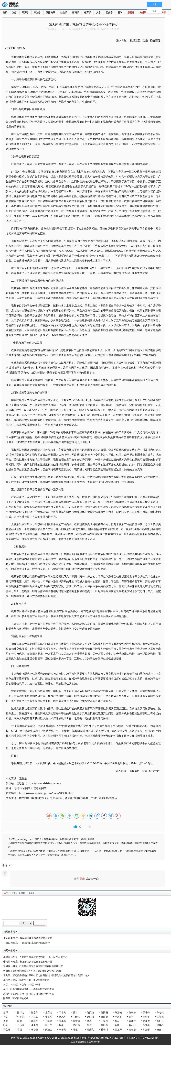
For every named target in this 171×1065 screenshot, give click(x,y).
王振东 (104, 1020)
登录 (82, 878)
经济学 (25, 12)
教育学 (87, 12)
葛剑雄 (132, 1025)
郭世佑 (76, 1020)
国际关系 (50, 12)
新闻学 (75, 12)
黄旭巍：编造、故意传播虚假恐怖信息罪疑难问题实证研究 (33, 966)
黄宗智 (132, 1012)
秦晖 (5, 1012)
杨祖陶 (48, 1016)
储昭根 (146, 1025)
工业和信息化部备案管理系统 (85, 1041)
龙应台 (48, 1012)
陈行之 (20, 1012)
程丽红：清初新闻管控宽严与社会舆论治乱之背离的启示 (32, 970)
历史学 (109, 12)
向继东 (76, 1016)
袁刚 (19, 1029)
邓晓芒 (34, 1020)
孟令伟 (34, 1025)
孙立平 (146, 1029)
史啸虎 (146, 1020)
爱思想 (11, 5)
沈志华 (62, 1016)
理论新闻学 (39, 788)
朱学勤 (62, 1029)
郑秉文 (90, 1029)
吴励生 (48, 1029)
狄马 (117, 1020)
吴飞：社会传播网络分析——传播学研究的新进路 (28, 989)
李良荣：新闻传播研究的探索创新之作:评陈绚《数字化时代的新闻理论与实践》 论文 (46, 975)
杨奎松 (146, 1016)
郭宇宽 (20, 1016)
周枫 (61, 1025)
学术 (17, 788)
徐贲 (5, 1016)
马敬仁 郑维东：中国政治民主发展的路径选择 (26, 942)
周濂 (5, 1020)
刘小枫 (20, 1025)
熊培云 (160, 1020)
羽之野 (118, 1029)
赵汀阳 (90, 1016)
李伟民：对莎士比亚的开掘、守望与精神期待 (26, 979)
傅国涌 (104, 1012)
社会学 (63, 12)
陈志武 (160, 1012)
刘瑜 (117, 1025)
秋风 (5, 1025)
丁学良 (62, 1012)
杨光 (159, 1029)
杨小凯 (34, 1029)
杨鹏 (19, 1020)
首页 (5, 12)
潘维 (75, 1029)
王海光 (160, 1016)
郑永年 (34, 1012)
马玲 (89, 1020)
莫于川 (104, 1029)
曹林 (75, 1012)
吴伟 (89, 1025)
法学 (14, 12)
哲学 (120, 12)
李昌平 (118, 1016)
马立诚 (34, 1016)
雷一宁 (48, 1025)
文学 (98, 12)
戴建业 (104, 1016)
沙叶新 (104, 1025)
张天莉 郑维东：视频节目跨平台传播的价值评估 (27, 938)
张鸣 (131, 1016)
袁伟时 (132, 1020)
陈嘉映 (118, 1012)
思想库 (131, 12)
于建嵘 (146, 1012)
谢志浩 (132, 1029)
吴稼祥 (160, 1025)
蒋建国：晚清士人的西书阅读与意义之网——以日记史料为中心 (35, 956)
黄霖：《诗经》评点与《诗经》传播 (21, 984)
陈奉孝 (62, 1020)
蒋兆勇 (76, 1025)
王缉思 (48, 1020)
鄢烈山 (90, 1012)
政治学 (37, 12)
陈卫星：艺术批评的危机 (16, 998)
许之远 (6, 1029)
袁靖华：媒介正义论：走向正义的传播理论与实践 (28, 993)
